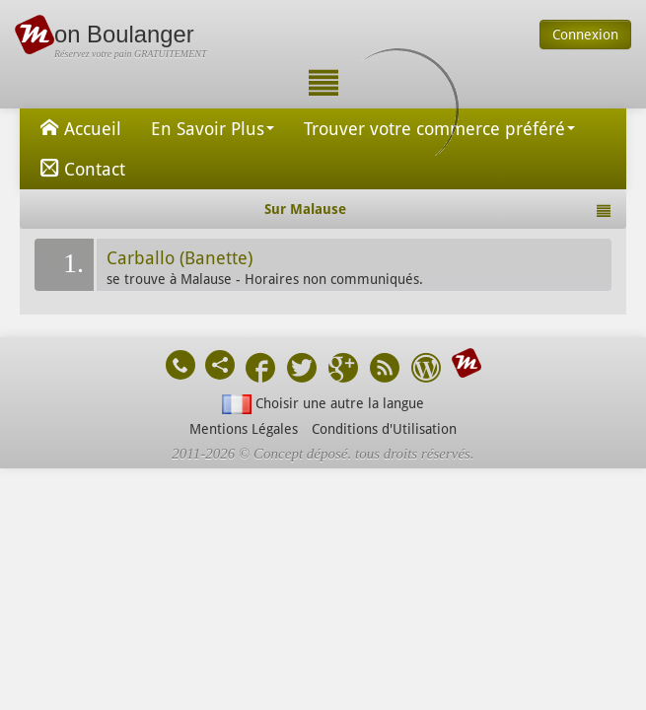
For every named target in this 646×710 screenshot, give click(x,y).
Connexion (585, 34)
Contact (80, 167)
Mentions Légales (243, 429)
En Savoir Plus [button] (212, 128)
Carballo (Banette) (179, 258)
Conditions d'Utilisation (384, 429)
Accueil (78, 127)
